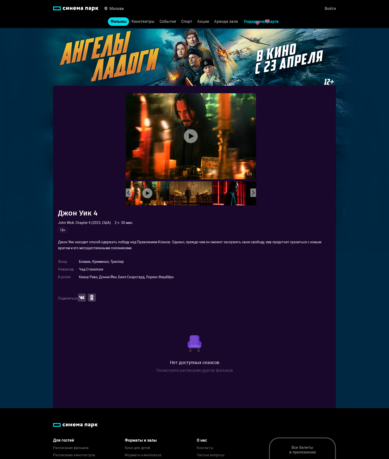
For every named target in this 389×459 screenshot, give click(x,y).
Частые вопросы (211, 455)
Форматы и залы (141, 440)
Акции (203, 22)
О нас (202, 440)
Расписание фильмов (71, 448)
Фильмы (118, 22)
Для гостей (63, 440)
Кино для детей (137, 448)
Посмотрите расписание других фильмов (194, 370)
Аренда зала (226, 22)
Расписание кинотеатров (74, 455)
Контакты (205, 448)
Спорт (186, 22)
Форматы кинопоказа (143, 455)
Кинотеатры (143, 22)
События (168, 22)
